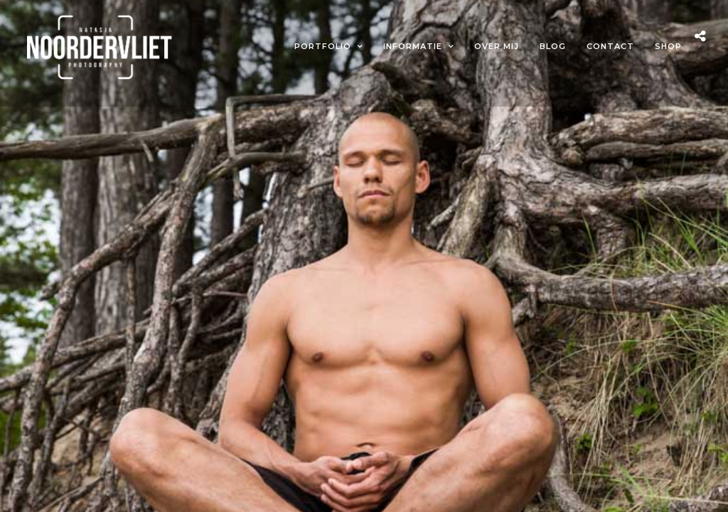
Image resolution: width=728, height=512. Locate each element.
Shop (668, 46)
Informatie (412, 46)
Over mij (496, 46)
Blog (553, 46)
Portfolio (322, 46)
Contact (610, 46)
